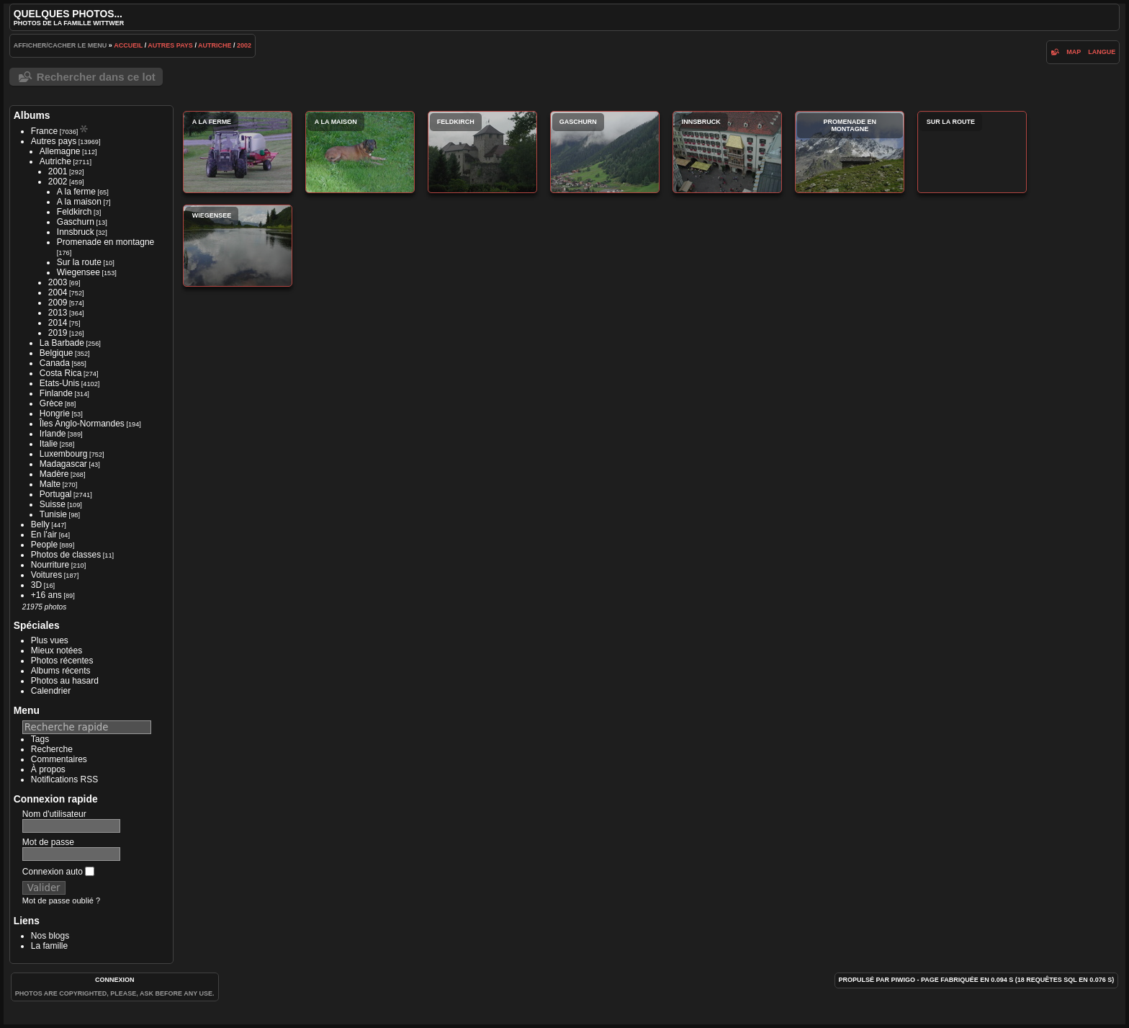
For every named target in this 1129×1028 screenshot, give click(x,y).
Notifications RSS (64, 779)
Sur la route (79, 262)
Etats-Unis (59, 383)
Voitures (46, 575)
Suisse (53, 504)
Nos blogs (50, 936)
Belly (40, 524)
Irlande (53, 434)
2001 (58, 171)
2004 (58, 292)
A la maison (79, 202)
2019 (58, 333)
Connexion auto (58, 872)
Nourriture (50, 565)
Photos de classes (66, 555)
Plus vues (49, 640)
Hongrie (55, 413)
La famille (49, 946)
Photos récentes (62, 661)
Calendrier (51, 691)
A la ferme (76, 192)
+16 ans (46, 595)
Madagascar (63, 464)
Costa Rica (61, 373)
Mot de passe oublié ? (61, 900)
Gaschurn (75, 222)
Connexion (115, 979)
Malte (50, 484)
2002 (244, 45)
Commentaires (59, 759)
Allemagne (60, 151)
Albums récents (61, 671)
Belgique (56, 353)
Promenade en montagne (105, 242)
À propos (48, 769)
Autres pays (170, 45)
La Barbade (62, 343)
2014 (58, 323)
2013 (58, 313)
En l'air (44, 534)
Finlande (56, 393)
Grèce (51, 403)
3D (36, 585)
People (44, 545)
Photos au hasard (65, 681)
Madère (54, 474)
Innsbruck (75, 232)
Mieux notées (56, 650)
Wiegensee (78, 272)
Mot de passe (48, 842)
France (44, 131)
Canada (55, 363)
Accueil (128, 45)
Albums (32, 115)
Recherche (52, 749)
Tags (40, 739)
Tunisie (53, 514)
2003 (58, 282)
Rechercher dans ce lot (96, 77)
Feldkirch (74, 212)
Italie (49, 444)
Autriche (215, 45)
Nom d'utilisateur (54, 814)
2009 (58, 303)
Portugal (56, 494)
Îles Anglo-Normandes (82, 424)
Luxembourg (64, 454)
